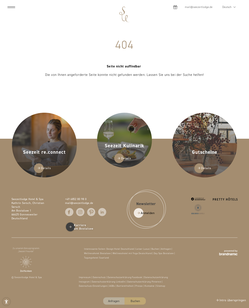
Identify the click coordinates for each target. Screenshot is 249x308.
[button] (6, 301)
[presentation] (124, 154)
